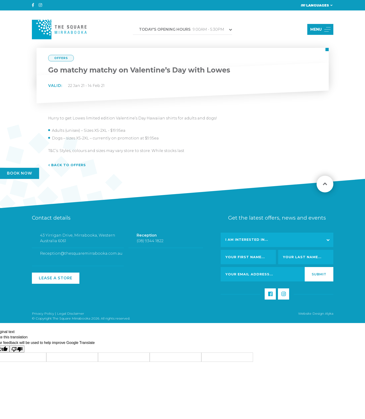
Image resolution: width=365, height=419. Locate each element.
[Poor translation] (17, 349)
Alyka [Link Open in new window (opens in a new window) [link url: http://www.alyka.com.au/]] (329, 313)
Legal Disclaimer (70, 313)
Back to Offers (68, 165)
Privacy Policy (43, 313)
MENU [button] (320, 29)
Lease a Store (55, 278)
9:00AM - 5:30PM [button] (181, 29)
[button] (298, 29)
